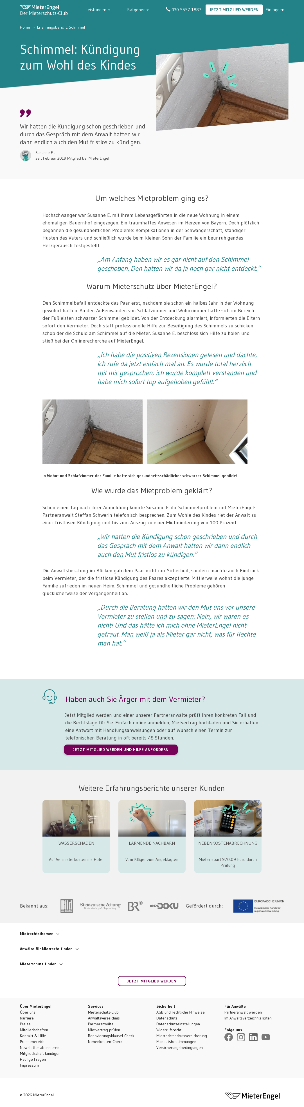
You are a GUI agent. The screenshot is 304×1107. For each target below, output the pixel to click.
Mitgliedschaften (34, 1029)
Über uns (27, 1012)
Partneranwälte (101, 1023)
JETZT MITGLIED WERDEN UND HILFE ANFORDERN (121, 749)
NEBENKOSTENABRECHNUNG (227, 843)
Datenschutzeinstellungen (178, 1023)
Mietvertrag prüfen (104, 1029)
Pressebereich (32, 1041)
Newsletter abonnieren (39, 1047)
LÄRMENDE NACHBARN (152, 843)
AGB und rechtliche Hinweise (180, 1012)
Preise (25, 1023)
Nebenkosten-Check (105, 1041)
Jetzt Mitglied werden (234, 9)
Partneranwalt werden (243, 1012)
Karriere (27, 1018)
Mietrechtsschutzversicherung (181, 1035)
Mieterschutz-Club (103, 1012)
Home (25, 27)
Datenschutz (166, 1018)
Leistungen (115, 9)
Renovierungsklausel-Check (111, 1035)
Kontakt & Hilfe (33, 1035)
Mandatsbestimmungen (176, 1041)
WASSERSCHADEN (76, 843)
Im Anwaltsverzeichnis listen (248, 1018)
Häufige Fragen (33, 1059)
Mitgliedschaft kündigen (40, 1053)
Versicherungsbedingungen (179, 1047)
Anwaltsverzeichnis (104, 1018)
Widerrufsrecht (168, 1029)
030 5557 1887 (183, 9)
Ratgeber (146, 9)
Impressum (29, 1065)
